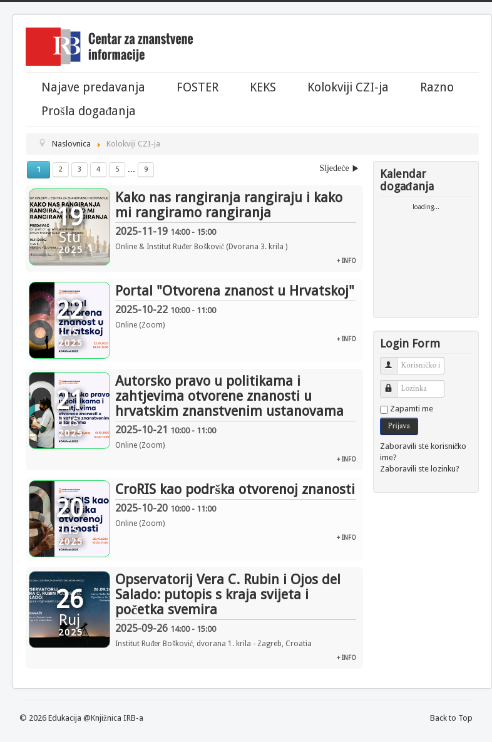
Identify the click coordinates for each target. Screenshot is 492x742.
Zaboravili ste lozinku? (419, 468)
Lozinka (393, 383)
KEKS (263, 87)
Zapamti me (411, 408)
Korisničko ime (393, 360)
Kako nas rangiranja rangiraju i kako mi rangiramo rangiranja (228, 205)
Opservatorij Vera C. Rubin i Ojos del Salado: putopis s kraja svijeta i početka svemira (228, 594)
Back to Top (451, 718)
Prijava (399, 426)
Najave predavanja (93, 87)
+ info (346, 260)
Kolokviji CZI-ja (348, 87)
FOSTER (197, 87)
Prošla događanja (88, 111)
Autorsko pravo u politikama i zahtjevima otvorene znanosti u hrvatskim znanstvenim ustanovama (229, 396)
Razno (437, 87)
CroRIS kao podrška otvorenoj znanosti (235, 489)
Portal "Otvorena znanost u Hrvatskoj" (234, 291)
